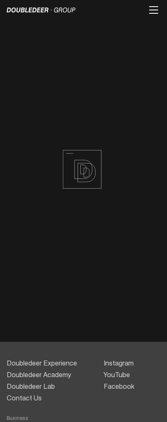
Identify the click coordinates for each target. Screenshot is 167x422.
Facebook (119, 386)
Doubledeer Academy (39, 375)
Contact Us (24, 398)
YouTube (117, 375)
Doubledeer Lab (31, 386)
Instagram (119, 363)
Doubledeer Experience (42, 363)
